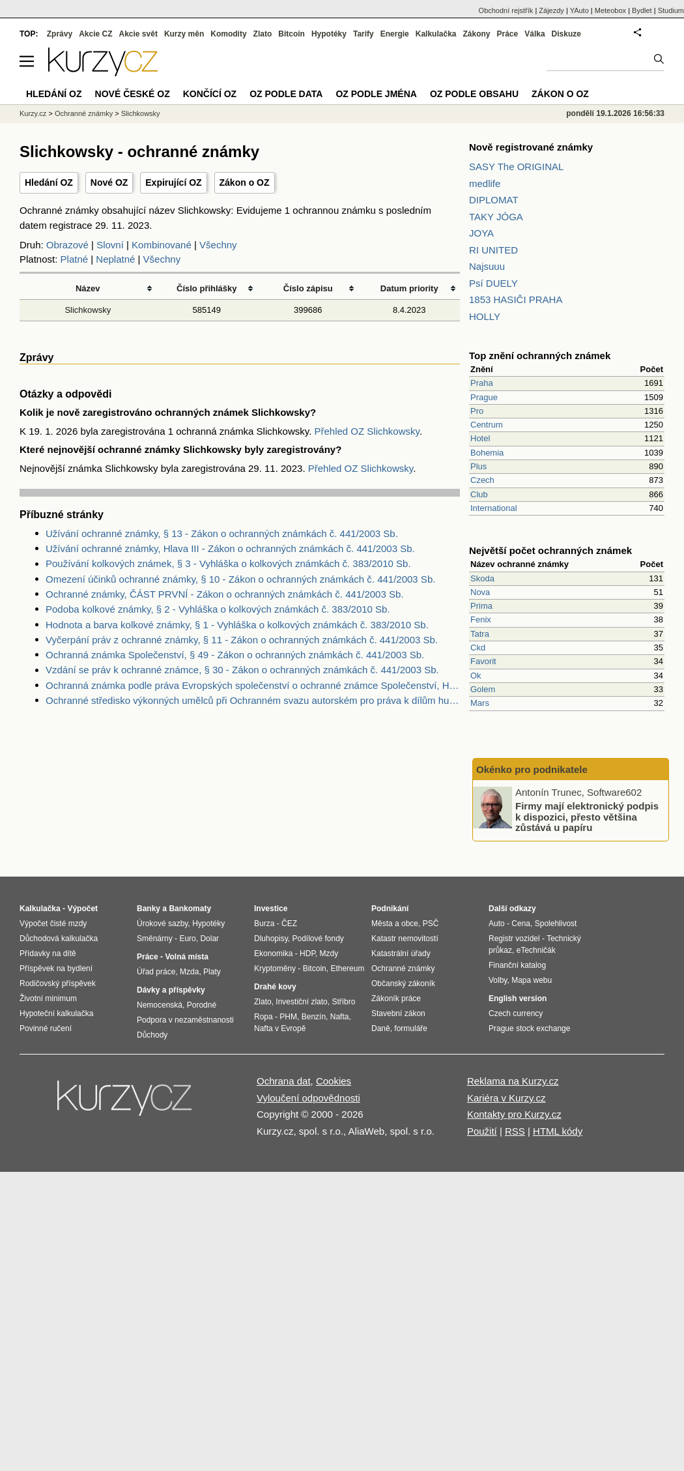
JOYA (481, 233)
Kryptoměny (275, 968)
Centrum (486, 425)
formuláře (410, 1028)
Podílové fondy (317, 938)
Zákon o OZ (245, 182)
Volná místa (186, 956)
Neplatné (115, 259)
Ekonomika (273, 953)
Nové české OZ (132, 94)
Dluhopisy (271, 938)
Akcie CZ (95, 33)
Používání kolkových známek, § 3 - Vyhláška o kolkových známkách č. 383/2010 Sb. (228, 563)
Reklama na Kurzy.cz (513, 1080)
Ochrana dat (284, 1080)
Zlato (262, 33)
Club (479, 494)
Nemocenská (159, 1005)
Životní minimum (48, 998)
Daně (380, 1028)
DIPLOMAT (494, 199)
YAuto (579, 10)
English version (518, 998)
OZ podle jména (375, 94)
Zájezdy (551, 10)
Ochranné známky (84, 113)
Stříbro (343, 1001)
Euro (187, 938)
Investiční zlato (301, 1001)
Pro (476, 411)
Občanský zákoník (403, 983)
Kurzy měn (184, 33)
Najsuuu (487, 266)
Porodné (201, 1005)
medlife (484, 183)
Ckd (477, 647)
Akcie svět (138, 33)
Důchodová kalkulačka (59, 938)
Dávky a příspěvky (171, 990)
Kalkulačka (436, 33)
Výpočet (82, 908)
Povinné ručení (46, 1028)
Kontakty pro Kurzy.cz (514, 1114)
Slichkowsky (87, 310)
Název (88, 288)
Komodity (228, 33)
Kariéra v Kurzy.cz (506, 1097)
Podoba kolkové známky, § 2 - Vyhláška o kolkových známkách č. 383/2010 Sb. (218, 609)
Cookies (333, 1080)
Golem (482, 689)
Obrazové (67, 244)
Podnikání (389, 908)
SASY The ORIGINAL (516, 166)
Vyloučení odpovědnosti (308, 1097)
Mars (479, 703)
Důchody (152, 1035)
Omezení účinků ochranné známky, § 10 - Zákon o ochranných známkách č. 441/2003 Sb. (240, 579)
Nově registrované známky (531, 147)
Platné (75, 259)
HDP (307, 953)
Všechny (218, 244)
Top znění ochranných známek (539, 355)
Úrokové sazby (162, 923)
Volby (498, 980)
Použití (482, 1131)
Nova (480, 592)
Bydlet (642, 10)
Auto (497, 923)
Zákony (476, 33)
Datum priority (409, 288)
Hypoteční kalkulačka (56, 1013)
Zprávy (59, 33)
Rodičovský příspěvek (58, 983)
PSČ (431, 923)
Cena (520, 923)
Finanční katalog (517, 965)
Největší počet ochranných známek (550, 550)
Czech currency (516, 1013)
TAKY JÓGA (496, 216)
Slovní (110, 244)
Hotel (480, 438)
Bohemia (487, 453)
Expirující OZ (173, 182)
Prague (484, 397)
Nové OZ (109, 182)
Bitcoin (291, 33)
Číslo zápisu (308, 288)
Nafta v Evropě (280, 1028)
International (493, 508)
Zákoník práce (396, 998)
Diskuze (566, 33)
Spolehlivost (556, 923)
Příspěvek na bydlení (56, 968)
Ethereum (347, 968)
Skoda (482, 578)
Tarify (363, 33)
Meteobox (610, 10)
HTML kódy (557, 1131)
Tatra (479, 634)
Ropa (263, 1016)
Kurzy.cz (33, 113)
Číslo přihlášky (207, 288)
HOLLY (484, 316)
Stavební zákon (398, 1013)
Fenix (480, 619)
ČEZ (289, 923)
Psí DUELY (493, 283)
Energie (394, 33)
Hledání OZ (49, 182)
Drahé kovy (275, 986)
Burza (264, 923)
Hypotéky (329, 33)
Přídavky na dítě (48, 953)
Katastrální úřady (401, 953)
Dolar (209, 938)
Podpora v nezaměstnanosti (185, 1020)
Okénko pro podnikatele (532, 769)
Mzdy (329, 953)
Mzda (189, 971)
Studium (671, 10)
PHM (288, 1016)
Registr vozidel (514, 938)
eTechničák (536, 950)
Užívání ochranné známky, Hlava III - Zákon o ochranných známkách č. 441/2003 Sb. (230, 548)
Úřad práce (156, 971)
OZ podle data (285, 94)
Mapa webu (531, 980)
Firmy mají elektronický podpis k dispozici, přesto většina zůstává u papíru (587, 816)
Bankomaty (190, 908)
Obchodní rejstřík (506, 10)
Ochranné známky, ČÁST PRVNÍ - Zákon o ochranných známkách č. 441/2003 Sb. (224, 594)
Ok (475, 675)
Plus (478, 466)
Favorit (483, 661)
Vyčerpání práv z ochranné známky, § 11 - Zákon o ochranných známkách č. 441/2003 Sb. (242, 639)
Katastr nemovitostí (404, 938)
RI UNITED (493, 249)
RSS (515, 1131)
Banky (148, 908)
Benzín (314, 1016)
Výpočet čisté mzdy (53, 923)
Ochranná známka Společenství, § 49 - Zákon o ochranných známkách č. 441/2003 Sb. (235, 654)
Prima (481, 606)
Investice (270, 908)
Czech (482, 480)
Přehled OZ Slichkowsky (366, 431)
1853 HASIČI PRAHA (515, 299)
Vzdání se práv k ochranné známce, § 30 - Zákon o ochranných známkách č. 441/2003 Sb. (242, 669)
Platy (212, 971)
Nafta (339, 1016)
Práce (508, 33)
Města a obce (394, 923)
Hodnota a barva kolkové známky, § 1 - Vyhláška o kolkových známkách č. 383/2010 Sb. (237, 624)
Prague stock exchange (529, 1028)
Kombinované (162, 244)
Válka (534, 33)
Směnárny (155, 938)
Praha (481, 383)
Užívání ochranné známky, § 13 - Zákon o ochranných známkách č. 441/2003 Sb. (222, 533)
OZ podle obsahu (474, 94)
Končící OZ (209, 94)
